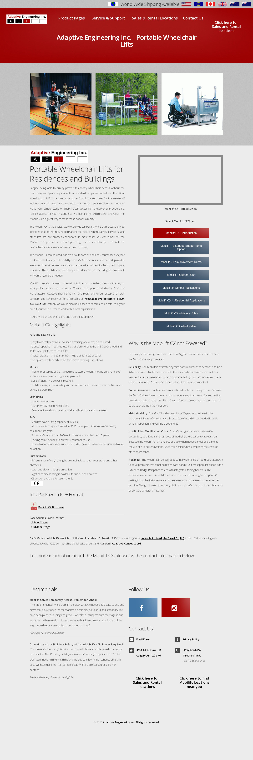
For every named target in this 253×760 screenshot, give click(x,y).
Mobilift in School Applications (181, 287)
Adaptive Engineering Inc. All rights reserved (131, 722)
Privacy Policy (190, 639)
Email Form (143, 639)
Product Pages (71, 18)
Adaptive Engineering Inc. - (96, 37)
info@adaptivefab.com (98, 298)
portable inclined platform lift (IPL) (162, 538)
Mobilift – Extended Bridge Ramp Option (181, 247)
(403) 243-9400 (191, 650)
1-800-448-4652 (191, 655)
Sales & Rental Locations (155, 18)
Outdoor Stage (40, 527)
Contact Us (193, 18)
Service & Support (108, 18)
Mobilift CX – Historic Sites (181, 313)
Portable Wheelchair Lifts (158, 41)
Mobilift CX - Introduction (181, 233)
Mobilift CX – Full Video (181, 326)
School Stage (39, 522)
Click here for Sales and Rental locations (226, 26)
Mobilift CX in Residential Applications (181, 300)
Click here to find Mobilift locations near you (194, 682)
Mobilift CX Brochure (47, 507)
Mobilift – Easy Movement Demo (181, 262)
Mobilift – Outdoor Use (181, 275)
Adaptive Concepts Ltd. (127, 543)
